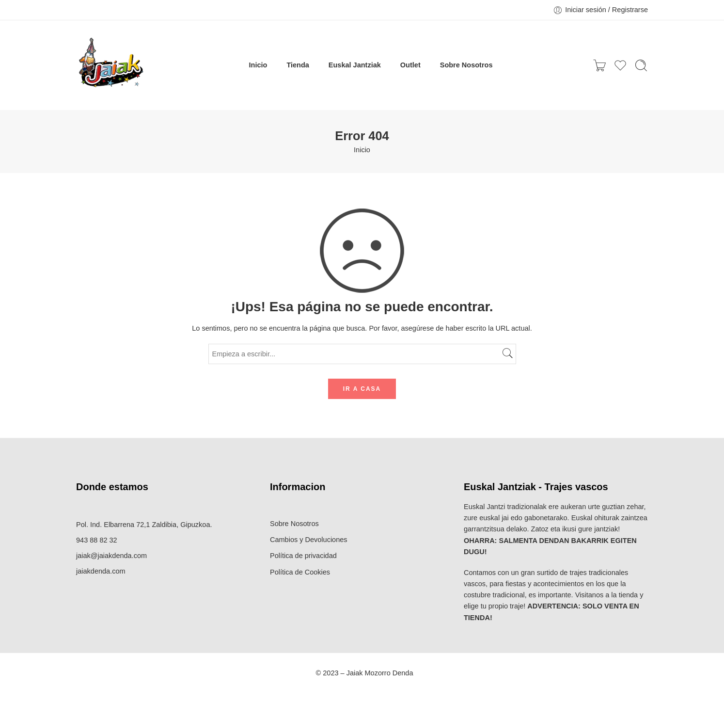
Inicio (258, 65)
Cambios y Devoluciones (308, 539)
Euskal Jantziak (355, 65)
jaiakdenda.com (101, 571)
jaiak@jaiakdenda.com (111, 555)
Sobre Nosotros (466, 65)
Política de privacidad (303, 555)
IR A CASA (362, 388)
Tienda (297, 65)
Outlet (410, 65)
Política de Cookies (300, 572)
